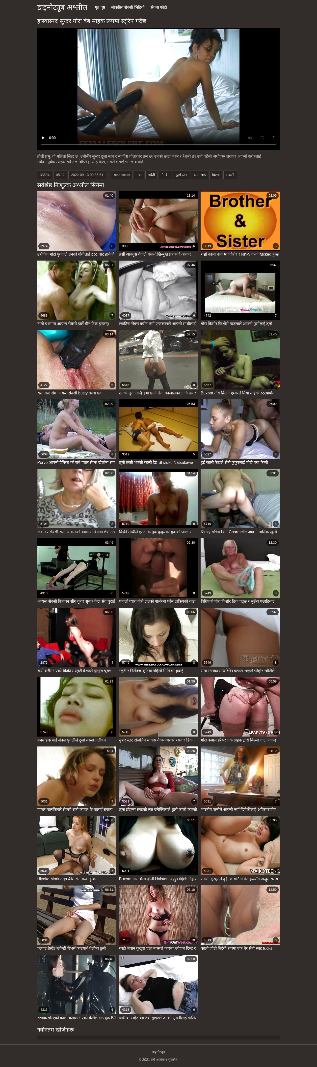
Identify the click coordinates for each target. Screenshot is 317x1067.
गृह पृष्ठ (100, 7)
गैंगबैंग (165, 175)
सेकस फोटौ (159, 7)
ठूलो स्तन (181, 175)
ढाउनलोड (200, 175)
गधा (139, 175)
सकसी (230, 175)
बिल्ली (216, 175)
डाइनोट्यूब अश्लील (62, 7)
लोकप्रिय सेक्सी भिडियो (127, 7)
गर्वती (151, 175)
